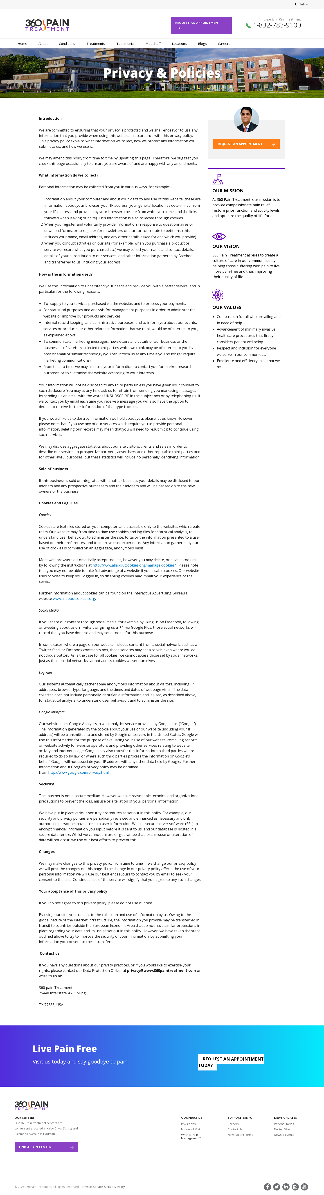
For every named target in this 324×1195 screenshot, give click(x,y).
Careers (224, 43)
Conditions (67, 43)
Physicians (188, 1124)
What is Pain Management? (191, 1136)
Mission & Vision (192, 1129)
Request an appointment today (231, 1062)
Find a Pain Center (46, 1147)
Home (22, 43)
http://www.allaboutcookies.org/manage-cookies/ (134, 565)
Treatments (95, 43)
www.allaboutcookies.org (74, 598)
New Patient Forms (240, 1135)
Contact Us (235, 1129)
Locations (179, 43)
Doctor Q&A (282, 1129)
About (43, 43)
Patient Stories (284, 1124)
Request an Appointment (199, 25)
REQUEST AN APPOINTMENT (246, 144)
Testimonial (125, 43)
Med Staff (153, 43)
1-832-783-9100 (277, 24)
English (301, 4)
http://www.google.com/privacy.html (78, 772)
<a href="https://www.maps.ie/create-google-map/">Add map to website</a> (123, 1139)
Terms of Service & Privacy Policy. (103, 1187)
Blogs (202, 43)
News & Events (284, 1135)
